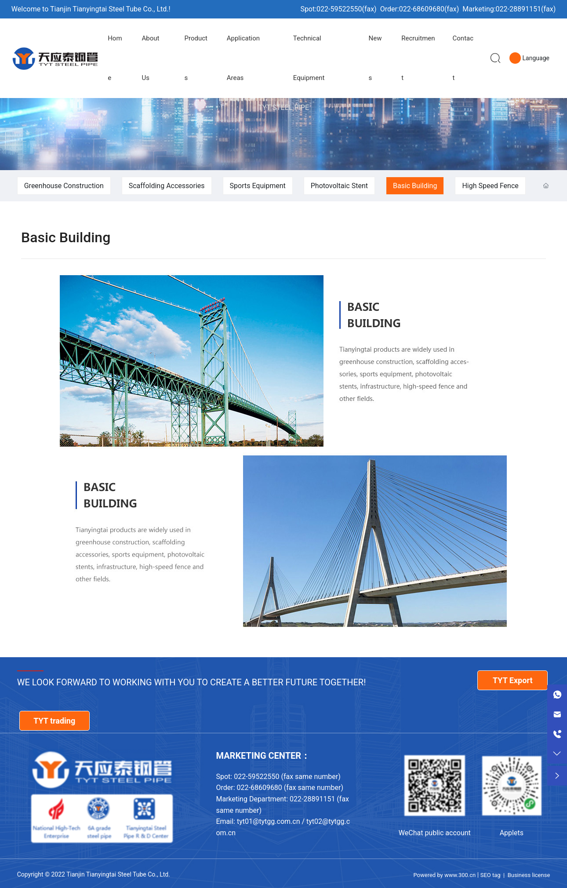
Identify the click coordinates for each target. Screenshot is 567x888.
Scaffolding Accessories (167, 186)
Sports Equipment (258, 186)
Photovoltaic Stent (339, 186)
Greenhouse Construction (64, 186)
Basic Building (415, 186)
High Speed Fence (490, 186)
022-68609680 (421, 9)
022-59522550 (339, 9)
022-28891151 (518, 9)
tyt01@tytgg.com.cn (268, 821)
